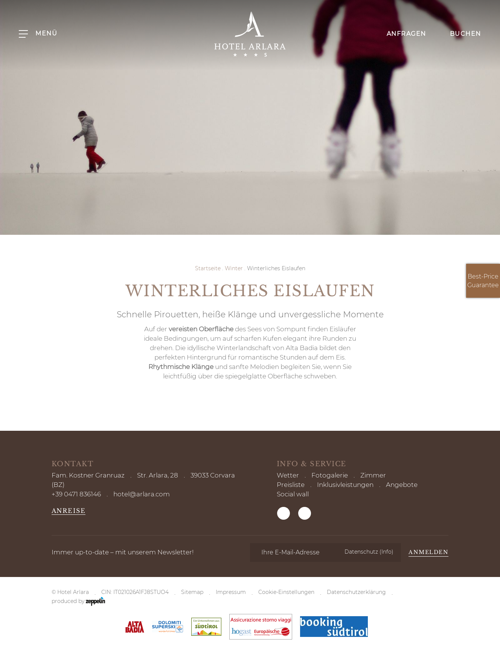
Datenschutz (369, 551)
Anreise (69, 510)
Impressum (231, 592)
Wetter (288, 475)
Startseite (208, 268)
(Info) (386, 551)
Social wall (293, 494)
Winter (234, 268)
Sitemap (192, 592)
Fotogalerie (329, 475)
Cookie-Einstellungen (286, 592)
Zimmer (373, 475)
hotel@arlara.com (141, 494)
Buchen (459, 33)
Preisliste (291, 484)
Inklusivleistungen (345, 484)
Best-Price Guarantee (483, 281)
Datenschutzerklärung (356, 592)
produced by (78, 601)
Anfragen (400, 33)
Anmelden (428, 552)
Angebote (402, 484)
